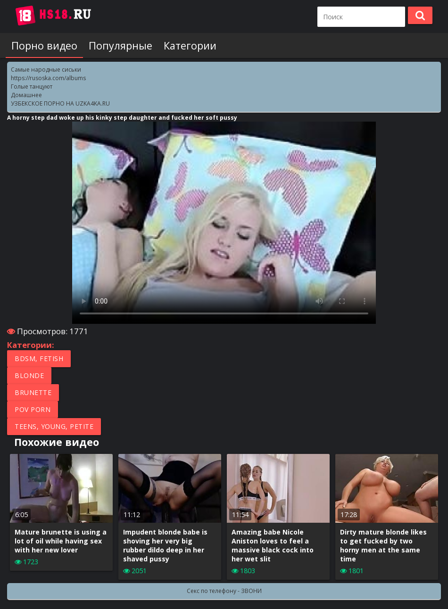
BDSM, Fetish (39, 358)
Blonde (29, 375)
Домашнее (26, 95)
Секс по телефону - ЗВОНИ (224, 591)
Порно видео (44, 45)
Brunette (33, 392)
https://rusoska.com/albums (48, 78)
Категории (190, 45)
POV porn (32, 409)
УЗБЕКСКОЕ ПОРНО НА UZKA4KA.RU (60, 103)
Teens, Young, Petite (54, 426)
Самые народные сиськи (46, 70)
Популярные (120, 45)
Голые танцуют (31, 86)
